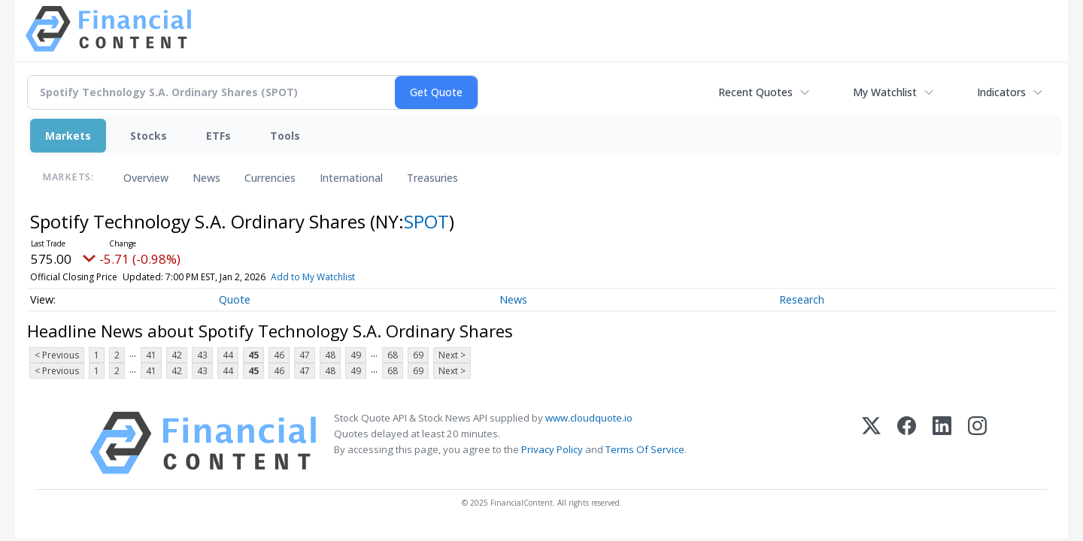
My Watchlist (885, 92)
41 (151, 355)
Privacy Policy (552, 449)
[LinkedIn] (942, 443)
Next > (452, 355)
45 (253, 355)
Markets (68, 135)
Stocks (148, 135)
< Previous (57, 355)
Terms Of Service (644, 449)
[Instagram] (977, 443)
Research (801, 299)
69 (418, 355)
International (351, 178)
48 (330, 355)
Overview (145, 178)
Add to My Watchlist (313, 276)
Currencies (270, 178)
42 (176, 355)
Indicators (1001, 92)
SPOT (426, 221)
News (206, 178)
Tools (285, 135)
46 (279, 355)
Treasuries (432, 178)
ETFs (218, 135)
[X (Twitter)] (871, 443)
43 (202, 355)
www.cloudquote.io (589, 418)
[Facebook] (906, 443)
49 (355, 355)
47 (304, 355)
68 (392, 355)
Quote (234, 299)
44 (228, 355)
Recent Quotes (755, 92)
